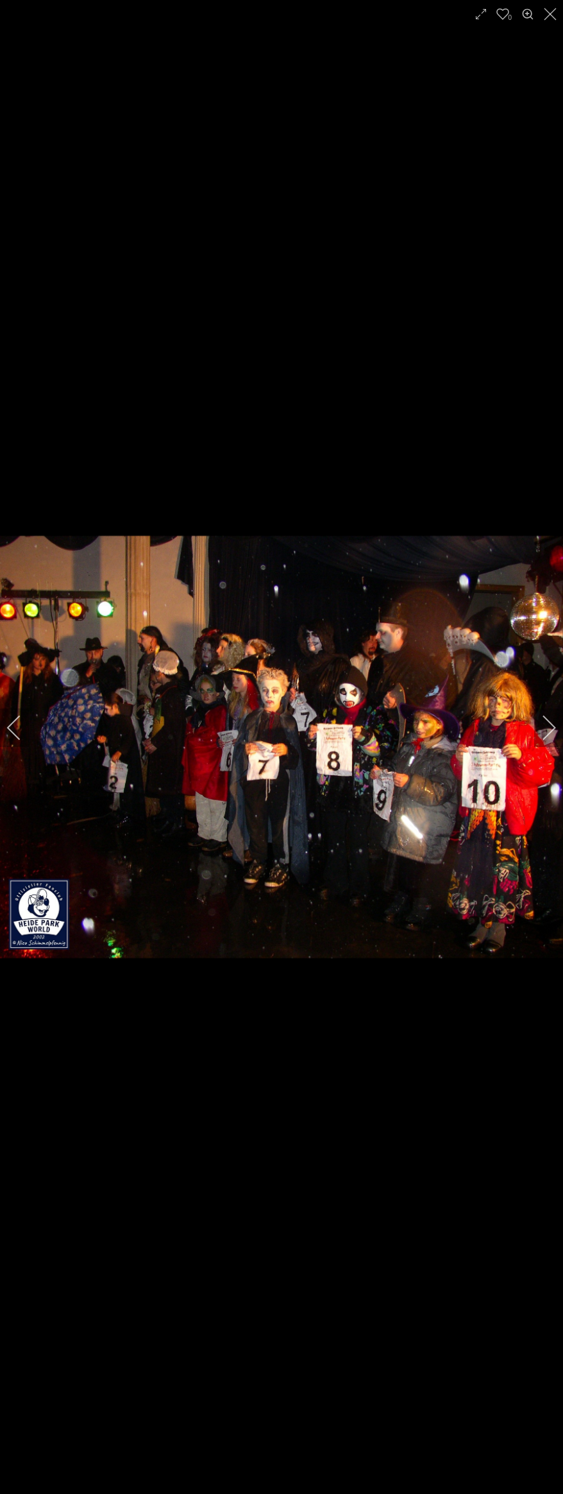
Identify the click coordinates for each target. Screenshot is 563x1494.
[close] (551, 14)
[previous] (22, 727)
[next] (540, 727)
